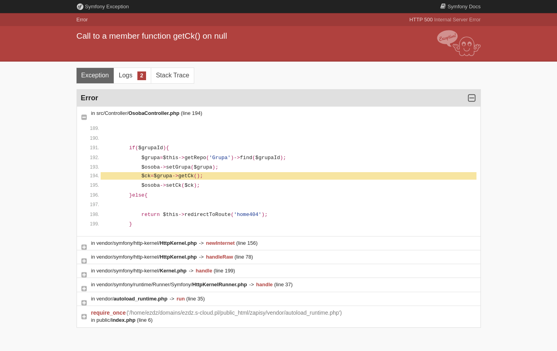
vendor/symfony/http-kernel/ (147, 243)
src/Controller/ (138, 113)
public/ (116, 320)
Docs (460, 6)
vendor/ (132, 299)
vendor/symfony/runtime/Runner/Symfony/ (172, 284)
